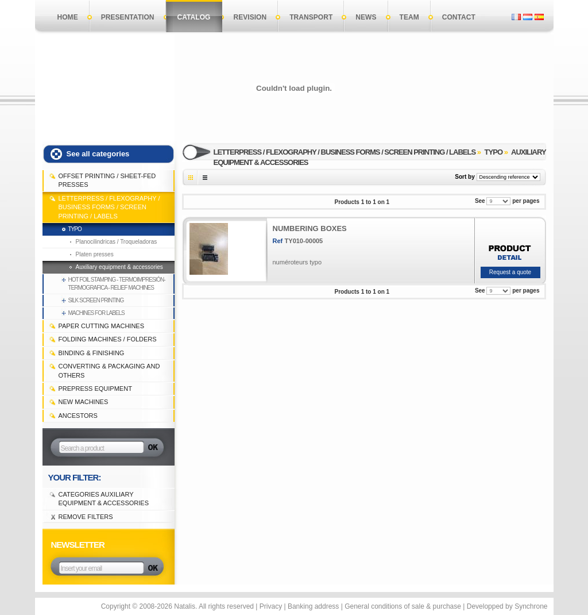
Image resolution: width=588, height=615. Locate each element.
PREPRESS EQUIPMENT (95, 388)
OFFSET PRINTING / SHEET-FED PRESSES (107, 180)
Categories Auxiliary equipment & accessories (104, 498)
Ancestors (78, 415)
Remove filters (86, 516)
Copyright (115, 606)
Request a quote (510, 272)
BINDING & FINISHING (92, 352)
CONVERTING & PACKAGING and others (109, 370)
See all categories (98, 153)
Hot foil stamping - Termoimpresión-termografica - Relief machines (116, 283)
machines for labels (96, 313)
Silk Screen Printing (96, 300)
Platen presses (95, 254)
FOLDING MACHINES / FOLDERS (108, 339)
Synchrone (530, 606)
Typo (75, 229)
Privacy (271, 606)
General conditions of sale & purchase (403, 606)
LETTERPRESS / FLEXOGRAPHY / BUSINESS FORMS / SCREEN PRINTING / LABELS (109, 207)
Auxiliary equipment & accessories (119, 267)
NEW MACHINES (84, 401)
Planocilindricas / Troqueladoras (116, 242)
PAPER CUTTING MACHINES (102, 325)
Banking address (313, 606)
